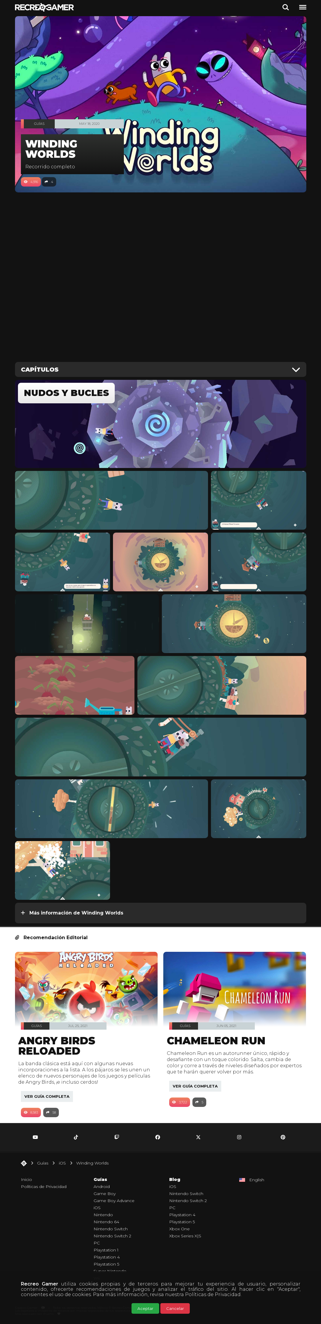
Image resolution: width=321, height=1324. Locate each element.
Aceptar (145, 1308)
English (256, 1179)
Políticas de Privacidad (213, 1294)
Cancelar (175, 1308)
